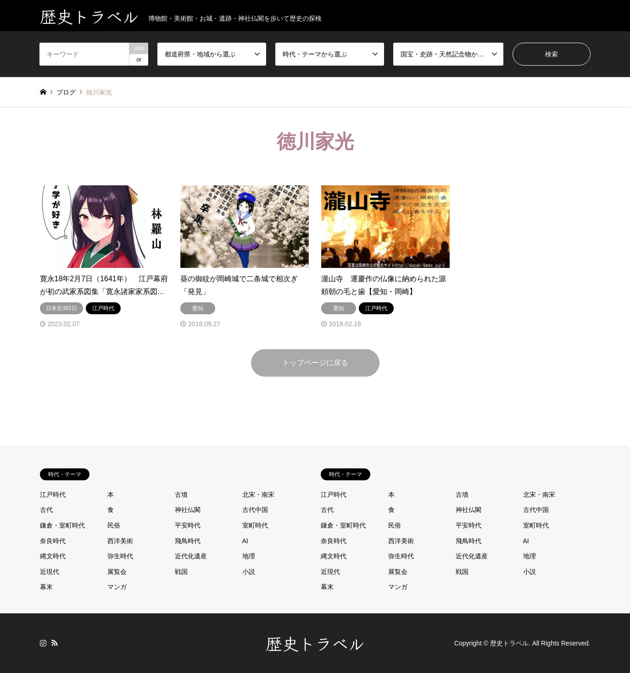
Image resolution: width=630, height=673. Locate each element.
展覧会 (117, 571)
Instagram (43, 643)
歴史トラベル (315, 643)
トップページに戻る (315, 363)
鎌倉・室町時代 (62, 525)
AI (245, 541)
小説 (248, 571)
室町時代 (255, 525)
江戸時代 (53, 494)
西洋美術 (120, 541)
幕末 (46, 586)
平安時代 (188, 525)
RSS (54, 643)
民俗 (113, 525)
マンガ (117, 586)
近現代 (49, 571)
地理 (248, 556)
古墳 (181, 494)
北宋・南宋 (258, 494)
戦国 (181, 571)
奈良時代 (53, 541)
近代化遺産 (191, 556)
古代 (46, 509)
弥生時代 (120, 556)
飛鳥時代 (188, 541)
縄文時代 (53, 556)
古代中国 (255, 509)
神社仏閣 (188, 509)
